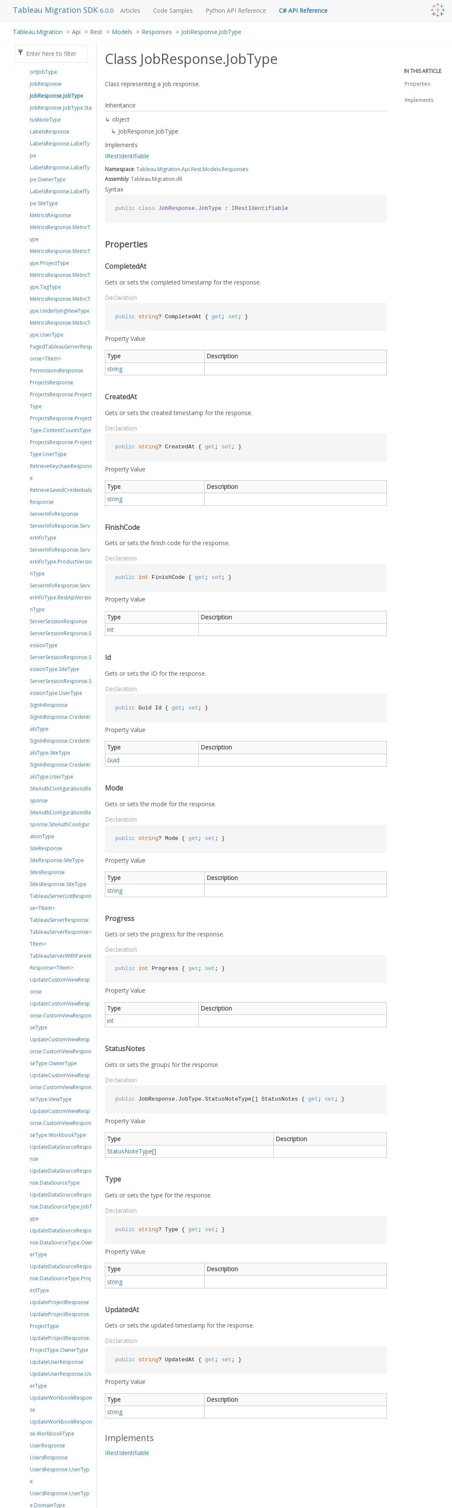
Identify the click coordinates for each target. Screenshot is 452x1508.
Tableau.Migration (38, 32)
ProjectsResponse (51, 382)
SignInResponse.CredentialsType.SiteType (60, 746)
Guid (113, 760)
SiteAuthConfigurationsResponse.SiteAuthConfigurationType (60, 824)
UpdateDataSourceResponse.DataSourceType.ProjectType (61, 1278)
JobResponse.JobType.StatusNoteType (61, 113)
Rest (96, 32)
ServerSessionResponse (58, 621)
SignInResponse (49, 705)
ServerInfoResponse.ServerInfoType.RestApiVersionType (60, 597)
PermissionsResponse (56, 370)
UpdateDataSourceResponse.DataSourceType (61, 1176)
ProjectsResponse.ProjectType (61, 400)
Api (76, 32)
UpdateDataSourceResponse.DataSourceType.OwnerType (61, 1242)
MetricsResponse (50, 215)
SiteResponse (46, 848)
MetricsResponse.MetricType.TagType (60, 281)
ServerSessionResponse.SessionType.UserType (60, 687)
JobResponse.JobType (211, 32)
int (110, 629)
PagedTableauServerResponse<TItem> (61, 352)
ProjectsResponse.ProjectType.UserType (61, 448)
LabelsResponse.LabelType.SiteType (60, 197)
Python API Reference (236, 10)
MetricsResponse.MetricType (60, 233)
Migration (168, 169)
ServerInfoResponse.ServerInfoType (60, 531)
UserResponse (47, 1445)
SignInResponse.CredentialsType (60, 722)
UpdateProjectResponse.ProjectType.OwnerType (60, 1344)
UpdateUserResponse (57, 1362)
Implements (419, 100)
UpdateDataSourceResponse (61, 1152)
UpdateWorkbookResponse (61, 1403)
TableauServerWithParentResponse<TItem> (60, 961)
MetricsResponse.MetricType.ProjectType (60, 257)
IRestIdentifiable (127, 156)
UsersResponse (49, 1457)
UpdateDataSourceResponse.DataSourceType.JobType (61, 1206)
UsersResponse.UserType (60, 1475)
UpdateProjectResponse (59, 1302)
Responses (157, 32)
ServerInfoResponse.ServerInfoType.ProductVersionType (61, 561)
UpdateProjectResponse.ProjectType (60, 1320)
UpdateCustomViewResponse (60, 985)
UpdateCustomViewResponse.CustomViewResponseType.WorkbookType (60, 1123)
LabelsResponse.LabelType (60, 149)
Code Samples (173, 10)
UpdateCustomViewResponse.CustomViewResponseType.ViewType (60, 1087)
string (114, 369)
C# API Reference (303, 10)
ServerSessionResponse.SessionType (60, 639)
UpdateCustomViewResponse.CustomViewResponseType (60, 1015)
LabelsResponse (50, 131)
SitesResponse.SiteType (58, 884)
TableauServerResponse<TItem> (61, 937)
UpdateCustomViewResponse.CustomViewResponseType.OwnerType (60, 1051)
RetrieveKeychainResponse (61, 472)
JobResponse (46, 83)
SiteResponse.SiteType (57, 860)
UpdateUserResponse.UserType (60, 1379)
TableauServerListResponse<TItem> (60, 902)
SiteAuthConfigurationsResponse (60, 794)
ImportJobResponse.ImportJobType (59, 66)
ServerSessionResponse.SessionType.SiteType (60, 663)
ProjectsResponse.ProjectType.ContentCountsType (61, 424)
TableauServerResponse (59, 920)
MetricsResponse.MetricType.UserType (60, 328)
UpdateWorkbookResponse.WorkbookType (61, 1427)
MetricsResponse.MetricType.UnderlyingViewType (60, 304)
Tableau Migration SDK (56, 10)
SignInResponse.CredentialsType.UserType (60, 770)
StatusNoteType (129, 1151)
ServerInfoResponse (54, 513)
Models (122, 32)
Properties (417, 83)
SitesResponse (47, 872)
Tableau (146, 169)
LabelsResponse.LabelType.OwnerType (60, 173)
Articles (130, 10)
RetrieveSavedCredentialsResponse (61, 496)
